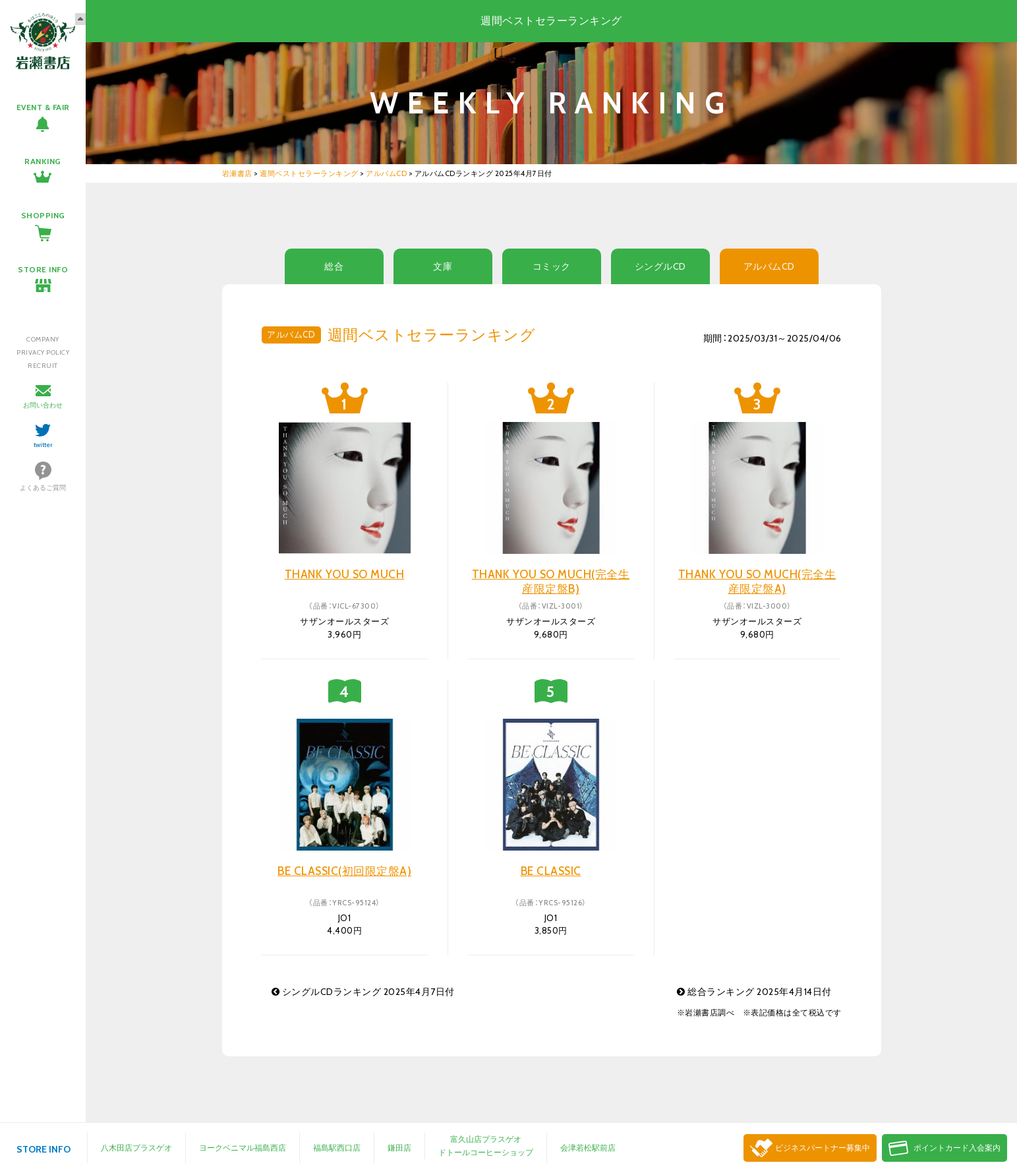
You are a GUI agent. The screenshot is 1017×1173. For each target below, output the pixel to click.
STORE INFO (43, 269)
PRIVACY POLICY (42, 352)
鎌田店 (399, 1148)
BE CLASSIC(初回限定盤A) (344, 871)
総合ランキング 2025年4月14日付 (754, 992)
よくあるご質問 (43, 487)
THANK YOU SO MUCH (345, 574)
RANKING (42, 161)
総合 (333, 266)
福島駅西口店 (337, 1148)
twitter (43, 444)
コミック (552, 266)
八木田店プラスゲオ (136, 1148)
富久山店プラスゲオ (485, 1139)
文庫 (442, 266)
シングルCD (660, 266)
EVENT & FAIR (43, 107)
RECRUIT (43, 365)
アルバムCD (769, 266)
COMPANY (42, 339)
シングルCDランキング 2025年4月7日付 (363, 992)
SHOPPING (43, 215)
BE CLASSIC (551, 871)
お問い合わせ (43, 405)
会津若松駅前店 (588, 1148)
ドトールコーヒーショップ (485, 1152)
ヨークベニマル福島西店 (242, 1148)
